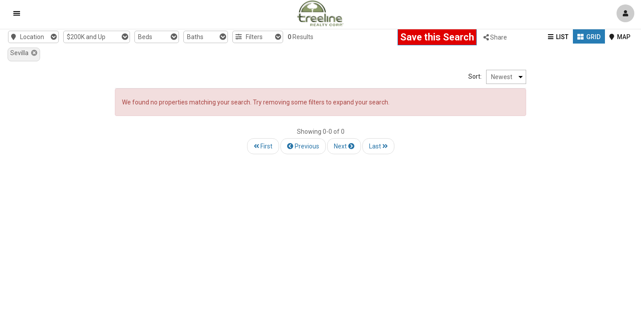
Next (344, 146)
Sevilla (23, 52)
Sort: (567, 76)
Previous (303, 146)
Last (378, 146)
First (263, 146)
